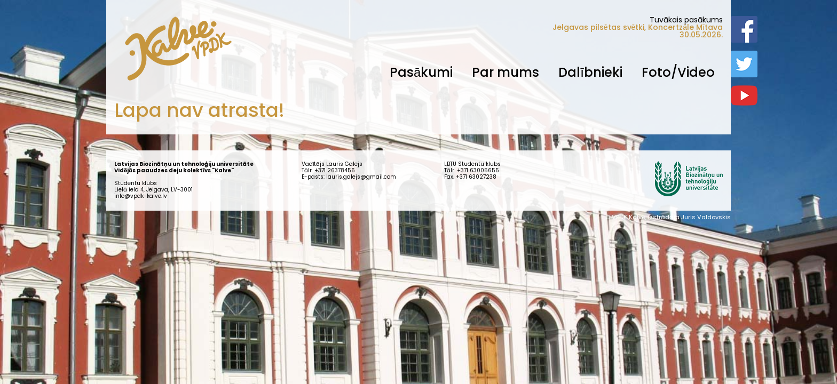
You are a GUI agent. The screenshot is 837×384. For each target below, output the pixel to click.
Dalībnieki (590, 72)
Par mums (505, 72)
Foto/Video (678, 72)
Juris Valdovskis (706, 217)
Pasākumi (421, 72)
